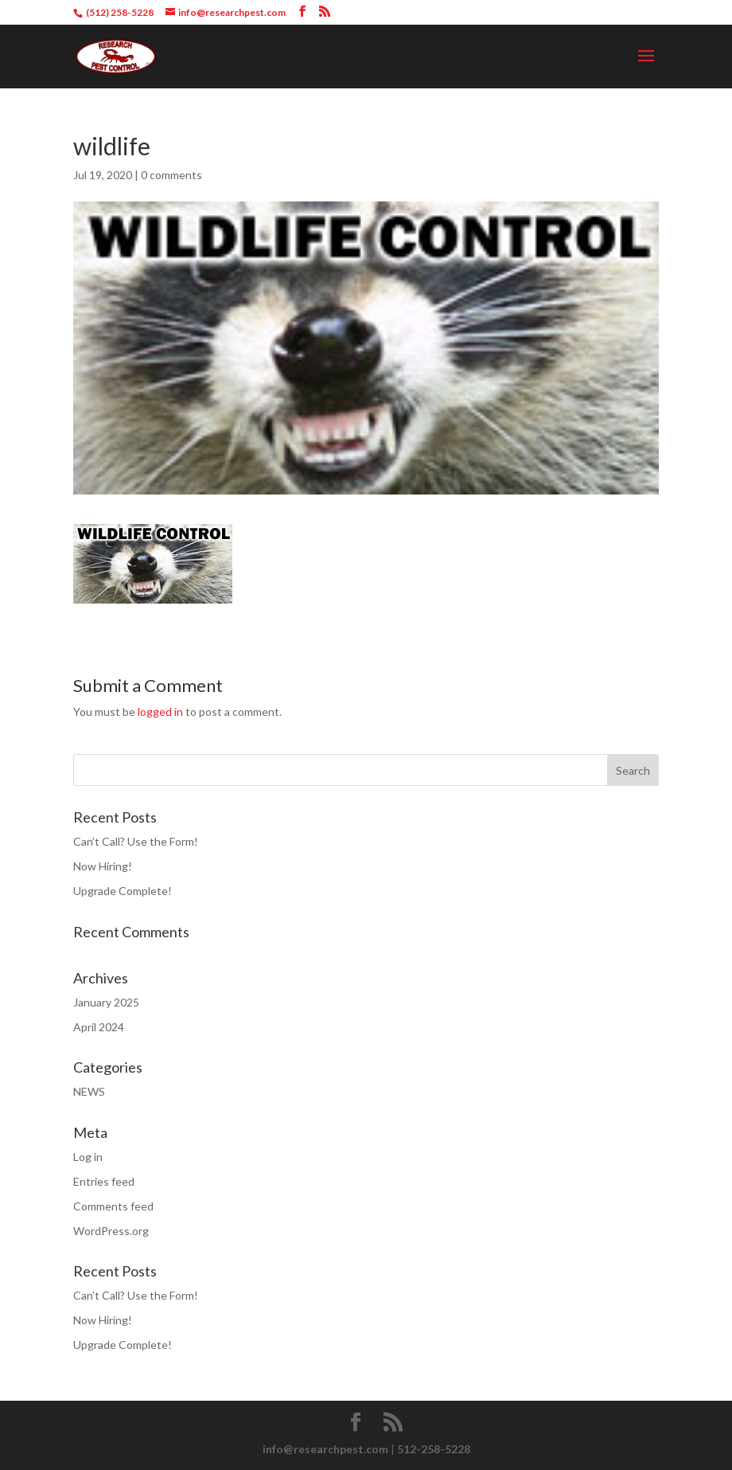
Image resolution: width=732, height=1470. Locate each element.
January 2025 (106, 1002)
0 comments (171, 175)
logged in (160, 711)
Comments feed (113, 1206)
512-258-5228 (433, 1449)
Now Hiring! (102, 866)
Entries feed (103, 1181)
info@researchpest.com (325, 1449)
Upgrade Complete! (122, 890)
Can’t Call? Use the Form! (135, 841)
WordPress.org (111, 1230)
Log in (88, 1156)
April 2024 (98, 1027)
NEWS (89, 1091)
